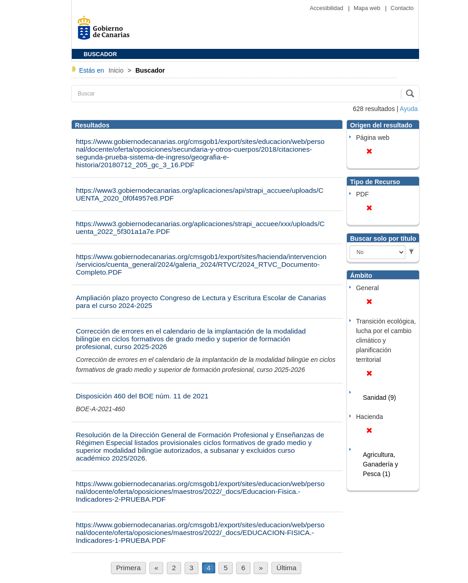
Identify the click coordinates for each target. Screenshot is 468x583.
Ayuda (409, 108)
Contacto (402, 8)
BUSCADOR (100, 54)
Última (287, 568)
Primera (128, 568)
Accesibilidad (327, 8)
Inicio (116, 70)
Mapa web (368, 8)
